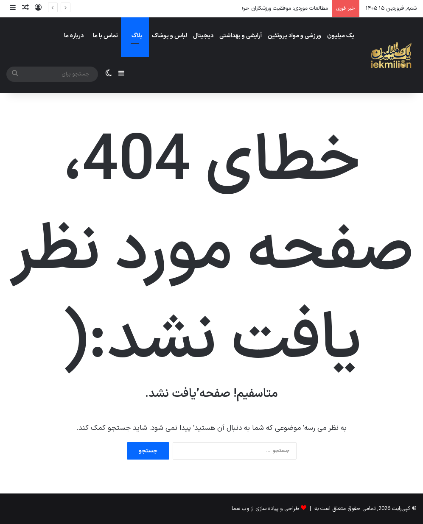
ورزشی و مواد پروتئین (294, 35)
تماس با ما (105, 35)
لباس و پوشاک (169, 35)
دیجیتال (203, 35)
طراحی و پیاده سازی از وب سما (265, 508)
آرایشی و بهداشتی (240, 35)
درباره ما (74, 35)
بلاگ (137, 35)
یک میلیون (340, 35)
